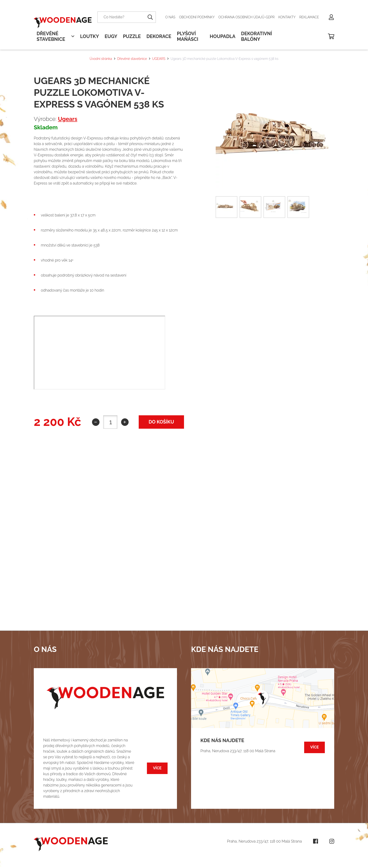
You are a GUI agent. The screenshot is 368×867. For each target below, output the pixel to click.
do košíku (161, 422)
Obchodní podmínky (197, 17)
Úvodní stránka (101, 59)
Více (157, 768)
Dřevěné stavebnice (132, 59)
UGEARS (158, 59)
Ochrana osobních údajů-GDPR (246, 17)
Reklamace (309, 17)
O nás (170, 17)
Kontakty (286, 17)
